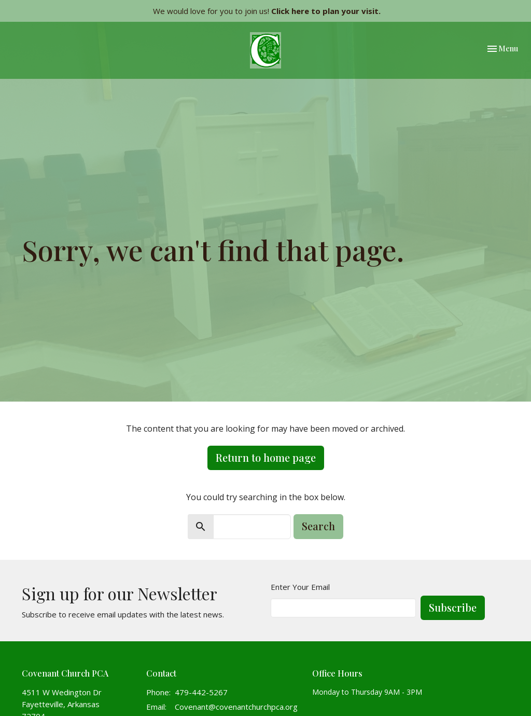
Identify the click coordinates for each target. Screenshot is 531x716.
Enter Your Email (300, 587)
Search (318, 526)
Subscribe (453, 607)
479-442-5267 (201, 692)
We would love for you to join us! (267, 11)
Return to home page (266, 457)
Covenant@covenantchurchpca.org (236, 706)
